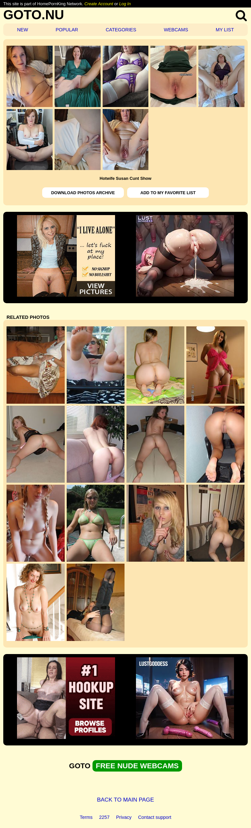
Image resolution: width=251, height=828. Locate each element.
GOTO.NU (33, 15)
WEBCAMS (176, 29)
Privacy (123, 817)
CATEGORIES (121, 29)
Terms (86, 817)
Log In (125, 3)
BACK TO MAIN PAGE (125, 799)
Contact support (154, 817)
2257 (104, 817)
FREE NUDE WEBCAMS (137, 766)
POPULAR (67, 29)
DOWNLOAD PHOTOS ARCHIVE (83, 192)
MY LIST (225, 29)
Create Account (98, 3)
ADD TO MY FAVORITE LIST (167, 192)
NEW (22, 29)
